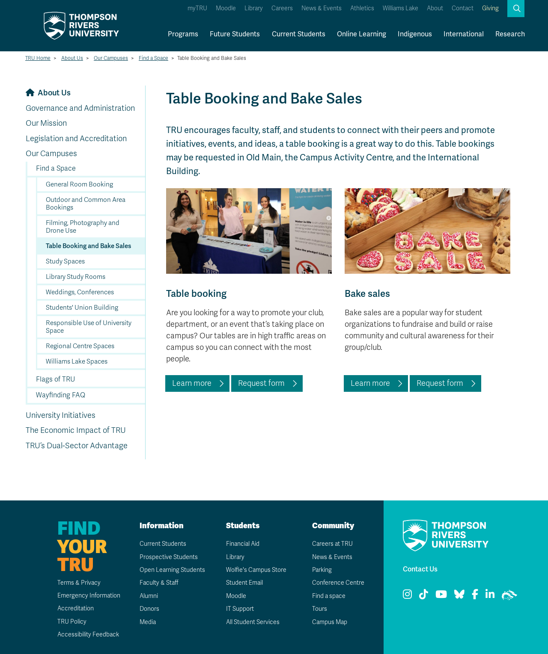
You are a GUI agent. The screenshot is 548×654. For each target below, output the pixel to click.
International (464, 34)
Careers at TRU (332, 543)
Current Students (298, 34)
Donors (149, 609)
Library (253, 8)
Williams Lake (400, 8)
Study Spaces (65, 261)
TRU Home (38, 58)
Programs (183, 34)
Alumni (149, 596)
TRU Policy (71, 621)
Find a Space (153, 58)
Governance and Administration (80, 108)
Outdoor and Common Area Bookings (85, 203)
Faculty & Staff (159, 582)
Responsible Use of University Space (88, 326)
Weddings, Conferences (80, 292)
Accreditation (75, 608)
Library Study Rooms (75, 277)
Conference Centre (338, 582)
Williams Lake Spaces (76, 361)
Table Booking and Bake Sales (88, 246)
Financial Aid (242, 543)
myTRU (197, 8)
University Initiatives (60, 415)
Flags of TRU (55, 379)
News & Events (321, 8)
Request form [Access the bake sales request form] (440, 383)
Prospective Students (169, 557)
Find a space (328, 596)
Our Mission (46, 123)
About (435, 8)
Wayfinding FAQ (60, 395)
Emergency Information (88, 595)
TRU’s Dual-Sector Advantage (77, 445)
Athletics (362, 8)
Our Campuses (111, 58)
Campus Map (329, 622)
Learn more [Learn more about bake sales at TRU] (370, 383)
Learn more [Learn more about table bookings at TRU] (191, 383)
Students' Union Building (82, 307)
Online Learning (361, 34)
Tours (319, 609)
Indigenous (415, 34)
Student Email (244, 582)
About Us (72, 58)
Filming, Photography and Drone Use (82, 226)
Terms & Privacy (79, 582)
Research (510, 34)
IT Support (240, 609)
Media (148, 622)
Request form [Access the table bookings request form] (261, 383)
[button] (515, 8)
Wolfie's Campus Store (256, 570)
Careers (282, 8)
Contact (463, 8)
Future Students (235, 34)
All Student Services (253, 622)
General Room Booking (79, 184)
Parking (322, 570)
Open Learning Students (172, 570)
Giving (490, 8)
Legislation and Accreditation (76, 138)
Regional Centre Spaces (80, 346)
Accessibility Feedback (88, 634)
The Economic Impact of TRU (76, 430)
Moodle (226, 8)
